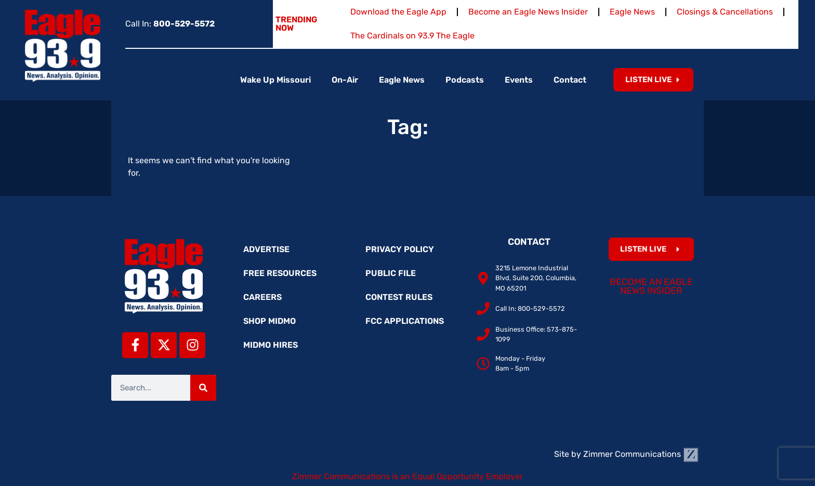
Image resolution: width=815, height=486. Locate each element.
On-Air (345, 80)
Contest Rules (398, 297)
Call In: (170, 24)
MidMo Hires (270, 345)
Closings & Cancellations (725, 12)
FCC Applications (404, 321)
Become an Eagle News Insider (528, 12)
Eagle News (632, 12)
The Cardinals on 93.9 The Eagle (412, 36)
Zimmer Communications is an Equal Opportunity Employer (407, 476)
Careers (262, 297)
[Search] (203, 388)
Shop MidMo (269, 321)
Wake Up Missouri (275, 80)
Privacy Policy (399, 249)
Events (519, 80)
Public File (390, 273)
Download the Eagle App (398, 12)
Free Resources (280, 273)
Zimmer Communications (641, 454)
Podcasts (464, 80)
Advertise (266, 249)
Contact (570, 80)
